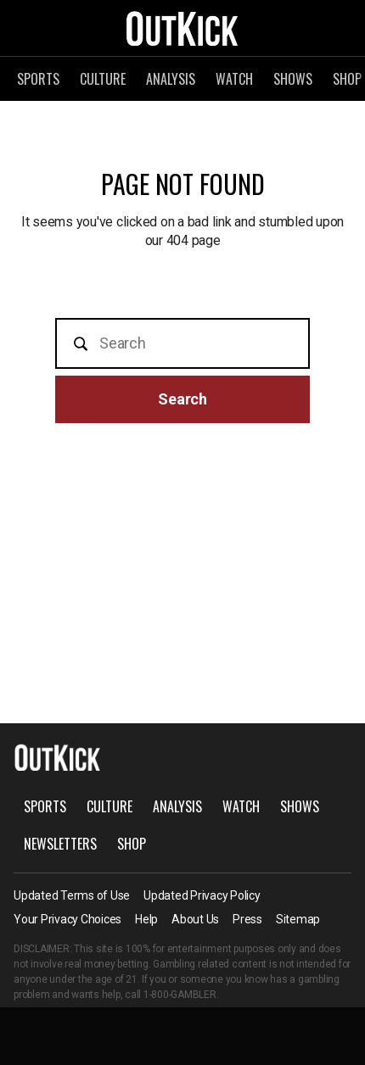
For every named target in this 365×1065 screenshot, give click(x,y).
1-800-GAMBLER (179, 995)
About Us (195, 919)
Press (247, 919)
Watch (234, 79)
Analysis (170, 79)
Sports (38, 79)
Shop (131, 844)
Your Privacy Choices (67, 919)
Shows (292, 79)
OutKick (182, 28)
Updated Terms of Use (72, 895)
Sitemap (298, 919)
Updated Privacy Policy (202, 895)
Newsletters (60, 844)
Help (146, 919)
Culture (103, 79)
